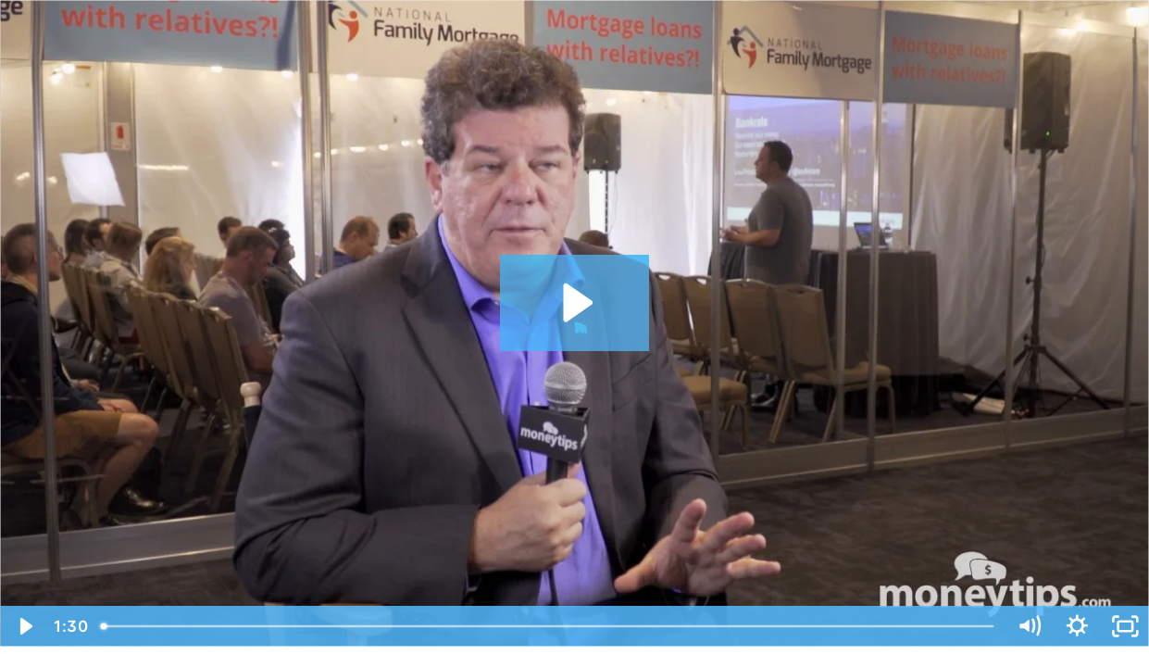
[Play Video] (24, 626)
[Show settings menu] (1078, 626)
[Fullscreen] (1125, 626)
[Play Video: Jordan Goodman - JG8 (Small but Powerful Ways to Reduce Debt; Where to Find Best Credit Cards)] (575, 302)
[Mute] (1029, 626)
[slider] (548, 626)
